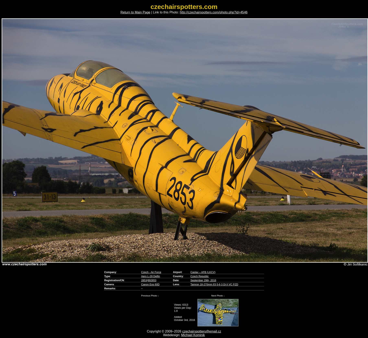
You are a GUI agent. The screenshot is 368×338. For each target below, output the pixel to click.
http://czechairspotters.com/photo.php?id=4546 (214, 12)
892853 (152, 280)
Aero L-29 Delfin (150, 276)
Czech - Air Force (151, 272)
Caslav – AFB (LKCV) (203, 272)
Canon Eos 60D (150, 284)
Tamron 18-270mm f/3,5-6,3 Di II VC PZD (214, 284)
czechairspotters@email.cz (201, 331)
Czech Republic (200, 276)
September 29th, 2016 (203, 280)
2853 (144, 280)
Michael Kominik (193, 335)
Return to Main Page (135, 12)
